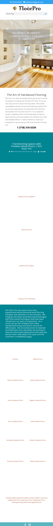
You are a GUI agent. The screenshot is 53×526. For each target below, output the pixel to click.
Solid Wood (26, 498)
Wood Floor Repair (18, 496)
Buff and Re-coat (26, 225)
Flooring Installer (11, 493)
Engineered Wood (36, 498)
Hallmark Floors (37, 355)
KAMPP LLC (32, 523)
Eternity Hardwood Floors (37, 457)
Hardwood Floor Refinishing (26, 294)
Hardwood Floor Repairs (26, 261)
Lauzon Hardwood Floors (15, 396)
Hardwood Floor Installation (26, 192)
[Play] (9, 147)
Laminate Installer (34, 493)
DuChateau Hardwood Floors (15, 436)
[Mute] (38, 147)
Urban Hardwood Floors (37, 417)
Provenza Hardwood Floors (15, 457)
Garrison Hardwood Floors (15, 376)
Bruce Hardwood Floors (15, 417)
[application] (26, 147)
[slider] (42, 147)
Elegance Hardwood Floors (38, 396)
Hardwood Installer (22, 493)
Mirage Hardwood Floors (37, 376)
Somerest (15, 355)
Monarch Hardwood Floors (38, 436)
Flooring (20, 498)
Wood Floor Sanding (31, 496)
